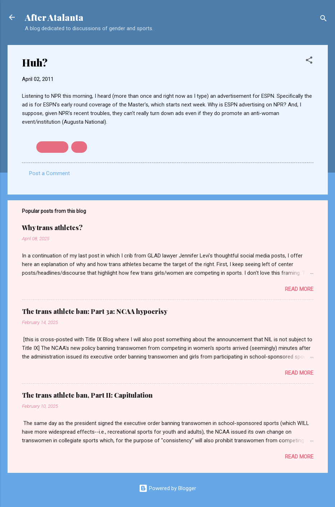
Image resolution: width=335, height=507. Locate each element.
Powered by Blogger (167, 488)
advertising (52, 147)
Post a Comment (49, 173)
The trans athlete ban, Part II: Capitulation (87, 395)
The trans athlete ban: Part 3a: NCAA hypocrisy (94, 311)
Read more (299, 289)
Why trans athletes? (52, 227)
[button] (309, 61)
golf (79, 147)
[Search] (323, 20)
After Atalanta (54, 17)
